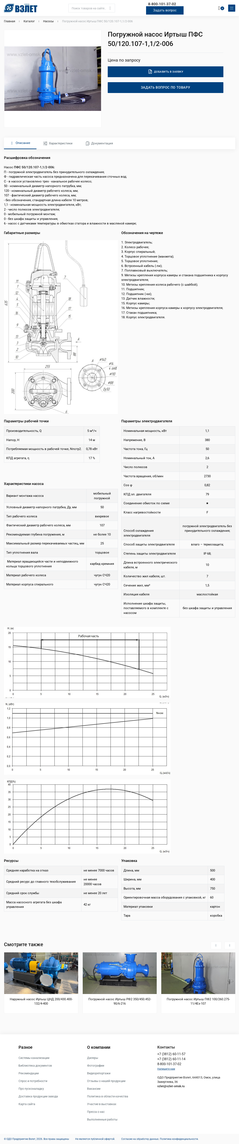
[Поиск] (91, 8)
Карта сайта (27, 1104)
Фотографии (95, 1065)
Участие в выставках (101, 1104)
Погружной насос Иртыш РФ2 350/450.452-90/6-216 (119, 1001)
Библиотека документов (35, 1065)
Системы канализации (34, 1057)
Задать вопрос (164, 10)
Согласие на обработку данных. (140, 1138)
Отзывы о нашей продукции (106, 1080)
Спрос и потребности (33, 1080)
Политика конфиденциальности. (179, 1138)
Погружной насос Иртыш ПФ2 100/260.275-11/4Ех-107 (198, 1001)
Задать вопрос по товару (165, 87)
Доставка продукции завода (38, 1096)
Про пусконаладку (31, 1088)
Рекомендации (29, 1073)
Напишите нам (166, 1068)
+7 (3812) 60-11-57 (171, 1054)
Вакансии (93, 1088)
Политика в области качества (107, 1096)
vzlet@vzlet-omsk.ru (171, 1086)
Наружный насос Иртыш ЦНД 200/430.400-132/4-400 (41, 1001)
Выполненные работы (102, 1119)
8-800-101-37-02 (162, 4)
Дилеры (92, 1057)
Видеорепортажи (98, 1073)
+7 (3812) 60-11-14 (171, 1059)
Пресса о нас (96, 1111)
